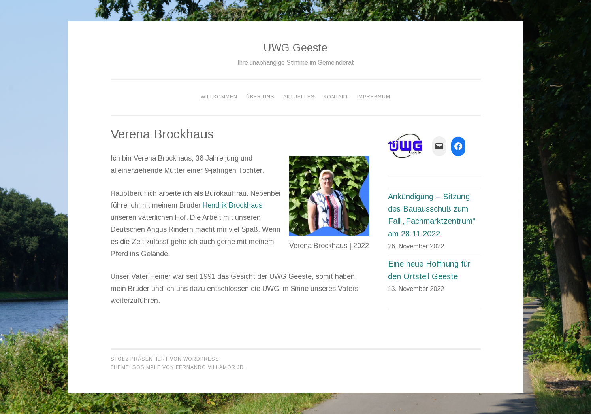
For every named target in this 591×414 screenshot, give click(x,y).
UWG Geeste (295, 48)
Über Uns (260, 97)
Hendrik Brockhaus (232, 205)
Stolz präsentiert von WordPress (165, 359)
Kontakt (336, 97)
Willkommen (219, 97)
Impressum (373, 97)
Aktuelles (299, 97)
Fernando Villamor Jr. (210, 367)
